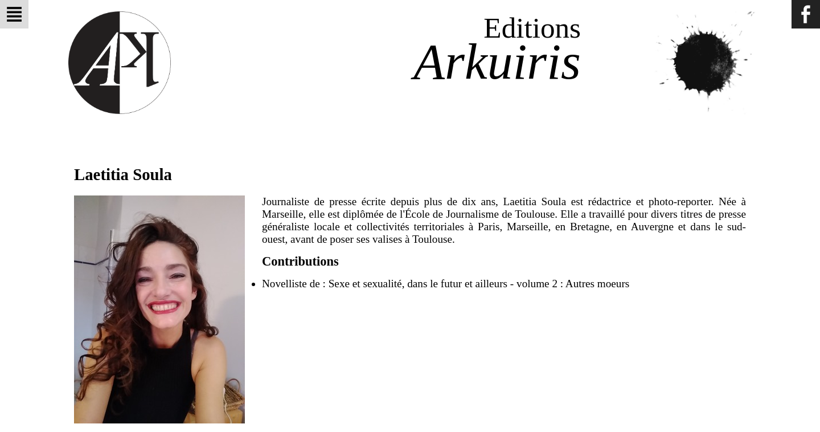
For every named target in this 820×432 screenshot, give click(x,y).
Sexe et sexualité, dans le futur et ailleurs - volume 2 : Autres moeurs (479, 284)
